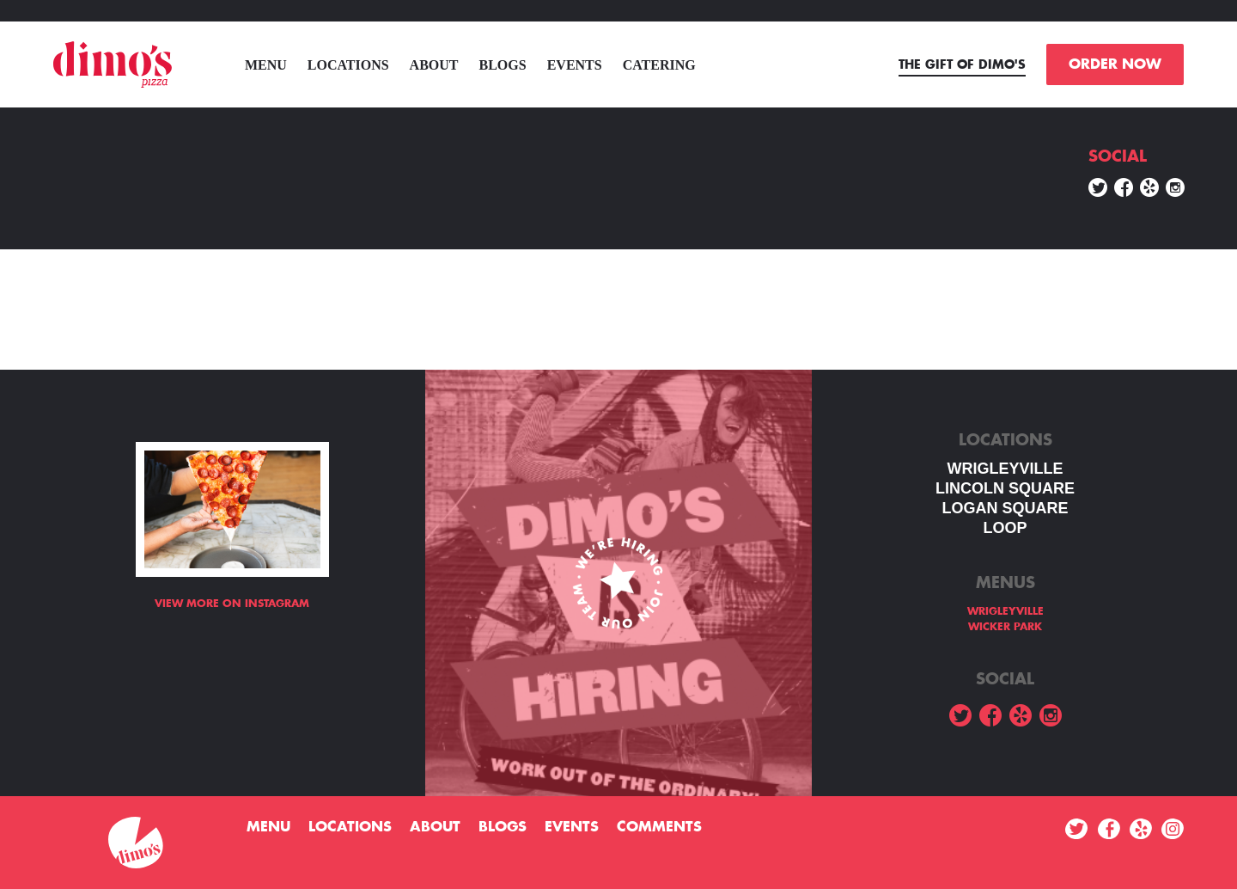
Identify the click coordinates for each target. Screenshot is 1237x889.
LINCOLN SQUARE (1005, 488)
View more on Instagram (232, 603)
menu (266, 65)
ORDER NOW (1115, 64)
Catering (659, 65)
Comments (659, 827)
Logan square (1004, 508)
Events (574, 65)
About (434, 65)
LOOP (1005, 527)
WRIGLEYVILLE (1005, 468)
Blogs (503, 65)
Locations (348, 65)
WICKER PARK (1005, 627)
